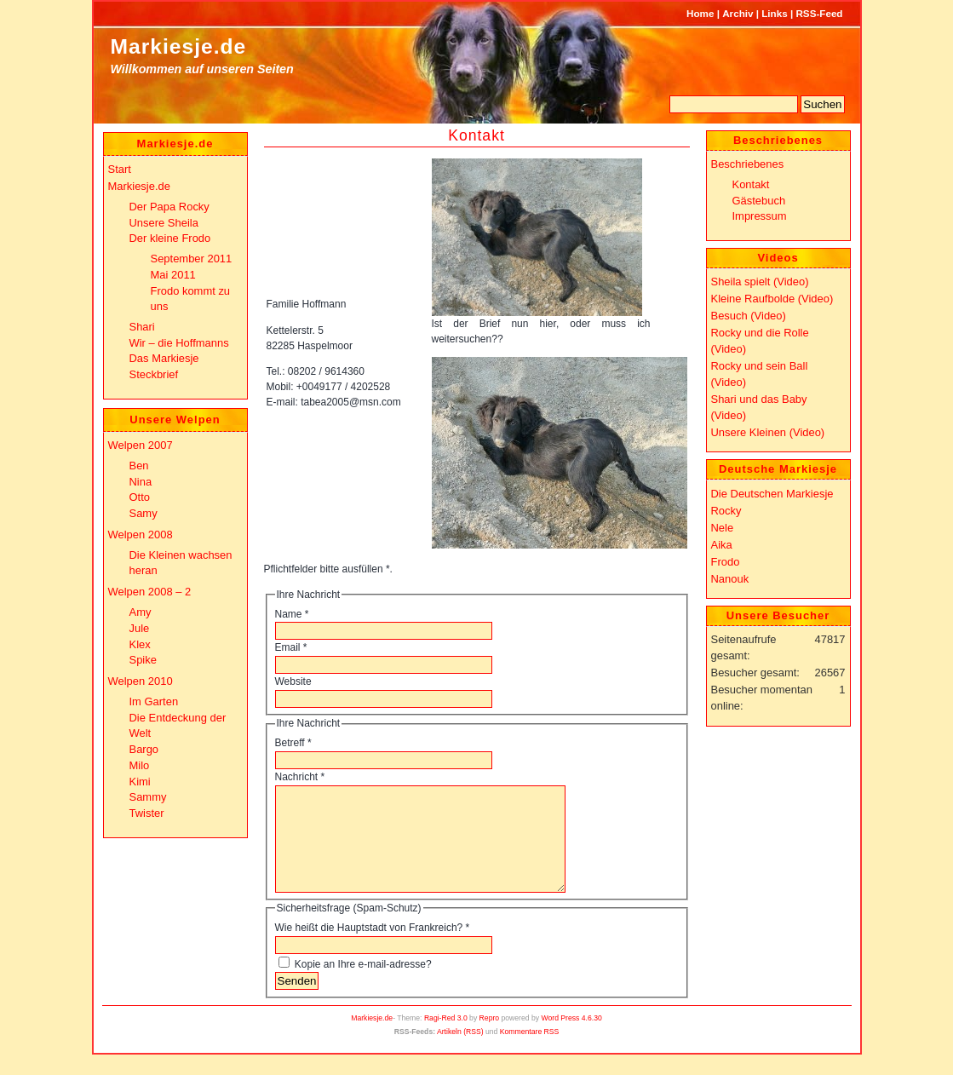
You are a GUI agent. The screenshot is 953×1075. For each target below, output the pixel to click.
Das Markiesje (164, 358)
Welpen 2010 (140, 681)
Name (292, 614)
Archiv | (740, 13)
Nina (140, 481)
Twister (146, 813)
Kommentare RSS (530, 1052)
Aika (721, 544)
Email (291, 647)
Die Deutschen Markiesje (772, 493)
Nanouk (730, 578)
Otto (139, 497)
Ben (139, 465)
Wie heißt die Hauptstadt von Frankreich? (372, 948)
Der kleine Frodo (170, 238)
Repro (489, 1038)
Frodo (725, 561)
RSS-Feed (818, 13)
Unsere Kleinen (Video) (768, 432)
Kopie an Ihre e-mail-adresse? (363, 985)
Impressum (759, 216)
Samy (143, 513)
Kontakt (476, 135)
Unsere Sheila (163, 222)
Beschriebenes (747, 164)
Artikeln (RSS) (460, 1052)
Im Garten (154, 701)
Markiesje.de (179, 46)
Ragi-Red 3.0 (446, 1038)
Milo (139, 765)
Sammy (148, 796)
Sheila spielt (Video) (760, 281)
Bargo (144, 749)
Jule (139, 628)
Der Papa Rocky (169, 206)
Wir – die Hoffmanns (179, 342)
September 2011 (192, 258)
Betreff (293, 743)
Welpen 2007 (140, 445)
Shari (142, 326)
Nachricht (300, 777)
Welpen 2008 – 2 (150, 591)
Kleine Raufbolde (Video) (772, 298)
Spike (143, 659)
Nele (722, 527)
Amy (140, 612)
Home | (703, 13)
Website (293, 681)
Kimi (140, 781)
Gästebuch (759, 200)
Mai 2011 (173, 274)
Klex (140, 644)
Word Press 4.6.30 (572, 1038)
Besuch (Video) (748, 315)
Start (119, 169)
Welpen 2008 (140, 534)
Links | (777, 13)
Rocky (726, 510)
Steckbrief (154, 374)
